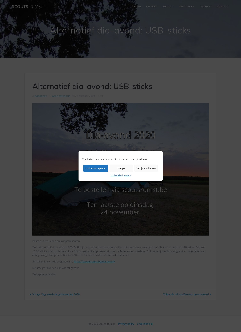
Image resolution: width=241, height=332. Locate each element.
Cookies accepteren (95, 168)
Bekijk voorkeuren (146, 168)
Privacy (127, 175)
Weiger (121, 168)
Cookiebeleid (117, 175)
